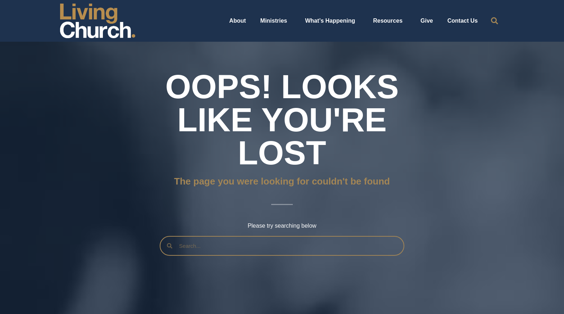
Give (426, 21)
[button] (494, 21)
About (237, 21)
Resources (389, 20)
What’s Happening (332, 20)
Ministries (275, 20)
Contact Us (462, 21)
